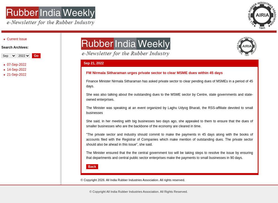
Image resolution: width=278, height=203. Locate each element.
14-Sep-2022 (16, 70)
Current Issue (17, 39)
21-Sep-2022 (16, 75)
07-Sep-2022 (16, 65)
